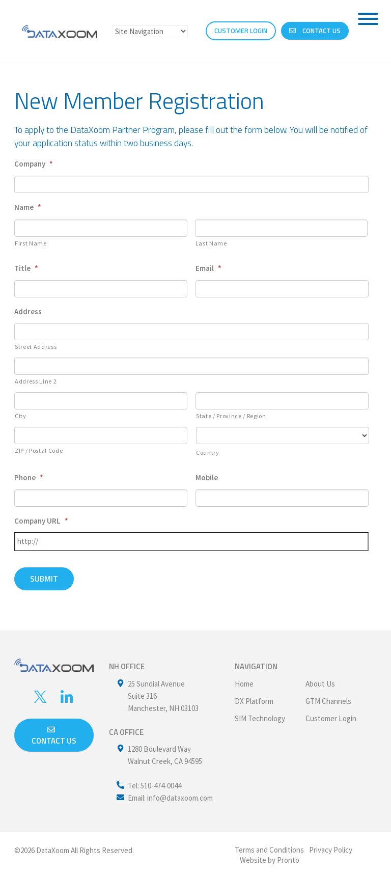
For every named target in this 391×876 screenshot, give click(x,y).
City (20, 416)
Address (28, 311)
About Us (320, 681)
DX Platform (254, 698)
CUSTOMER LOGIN (240, 31)
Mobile (207, 477)
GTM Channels (328, 698)
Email (208, 268)
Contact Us (315, 31)
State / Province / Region (231, 416)
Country (207, 452)
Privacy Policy (330, 847)
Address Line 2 (36, 381)
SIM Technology (260, 716)
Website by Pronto (269, 857)
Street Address (36, 346)
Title (26, 268)
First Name (31, 243)
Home (244, 681)
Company (33, 164)
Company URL (41, 521)
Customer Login (330, 716)
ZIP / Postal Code (39, 450)
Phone (28, 477)
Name (27, 207)
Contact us (54, 734)
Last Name (211, 243)
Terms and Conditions (269, 847)
